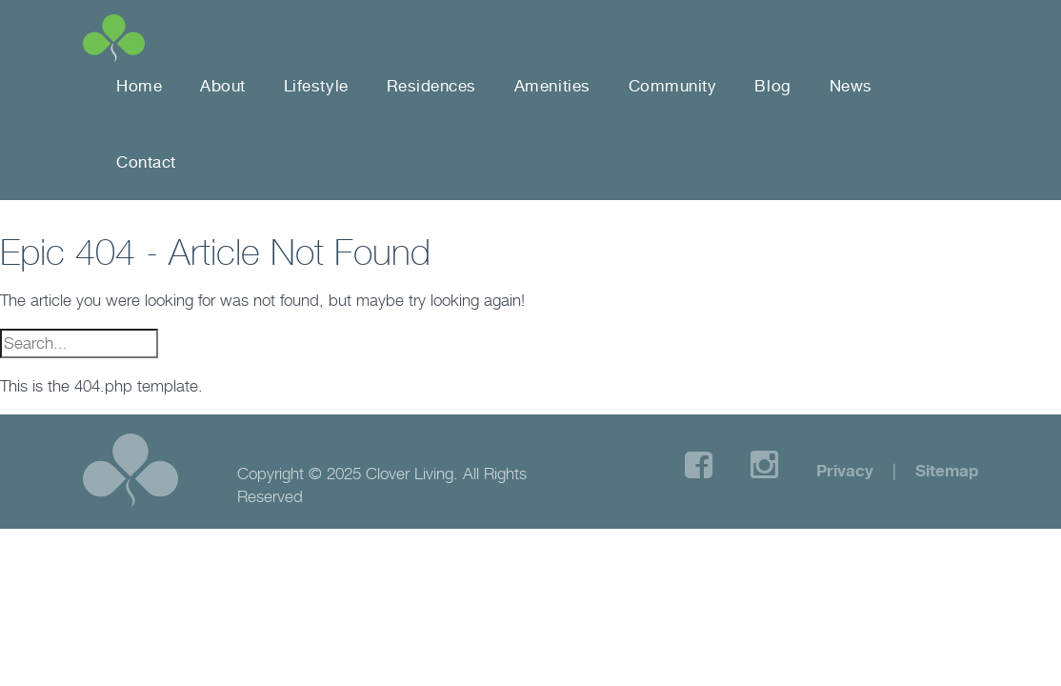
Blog (772, 85)
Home (139, 85)
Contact (146, 162)
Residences (431, 85)
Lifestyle (316, 85)
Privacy (844, 470)
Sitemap (946, 470)
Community (673, 85)
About (223, 85)
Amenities (552, 85)
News (851, 85)
